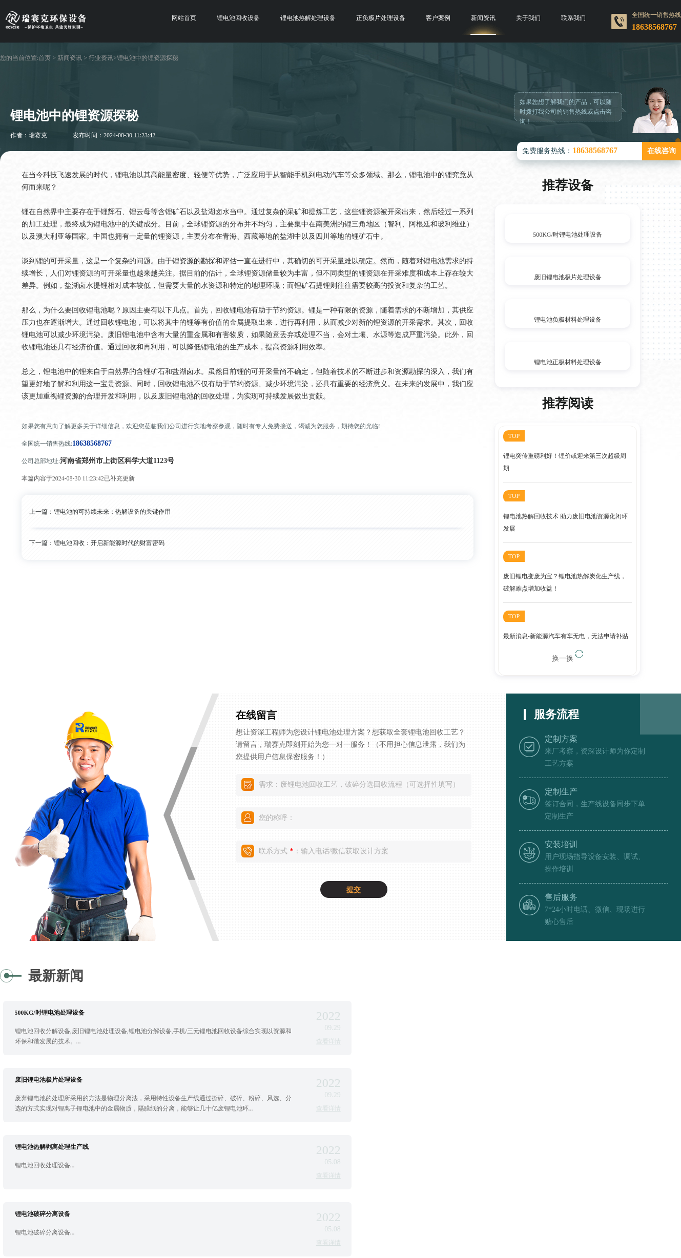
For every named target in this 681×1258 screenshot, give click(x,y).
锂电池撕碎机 (33, 1148)
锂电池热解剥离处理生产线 (52, 1081)
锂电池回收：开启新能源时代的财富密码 (109, 543)
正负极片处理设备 (380, 18)
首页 (44, 57)
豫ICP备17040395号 (486, 1235)
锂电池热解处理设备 (308, 18)
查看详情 (294, 1042)
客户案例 (438, 18)
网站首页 (184, 18)
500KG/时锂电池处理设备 (567, 234)
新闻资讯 (483, 18)
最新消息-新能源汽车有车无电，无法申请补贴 (565, 637)
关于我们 (528, 18)
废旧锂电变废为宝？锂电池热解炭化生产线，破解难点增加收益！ (564, 583)
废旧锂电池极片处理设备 (568, 277)
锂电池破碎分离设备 (405, 1081)
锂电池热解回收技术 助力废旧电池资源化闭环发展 (565, 523)
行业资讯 (101, 57)
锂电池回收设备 (238, 18)
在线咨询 (661, 151)
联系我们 (573, 18)
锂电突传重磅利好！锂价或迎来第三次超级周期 (564, 462)
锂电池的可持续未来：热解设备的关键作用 (112, 511)
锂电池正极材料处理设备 (568, 362)
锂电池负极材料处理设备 (568, 319)
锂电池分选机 (396, 1148)
